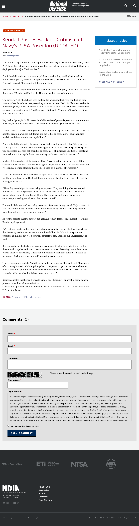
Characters (14, 380)
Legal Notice (14, 391)
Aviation (16, 297)
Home (5, 16)
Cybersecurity (35, 297)
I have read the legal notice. (24, 425)
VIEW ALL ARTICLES (111, 81)
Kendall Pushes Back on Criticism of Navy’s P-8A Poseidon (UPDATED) (62, 16)
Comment (13, 358)
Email (132, 16)
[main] (69, 235)
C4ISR (25, 297)
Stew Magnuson (12, 55)
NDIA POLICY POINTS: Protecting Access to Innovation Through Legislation (115, 62)
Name (11, 333)
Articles (16, 16)
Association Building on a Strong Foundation (116, 73)
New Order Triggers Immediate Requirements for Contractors (115, 51)
